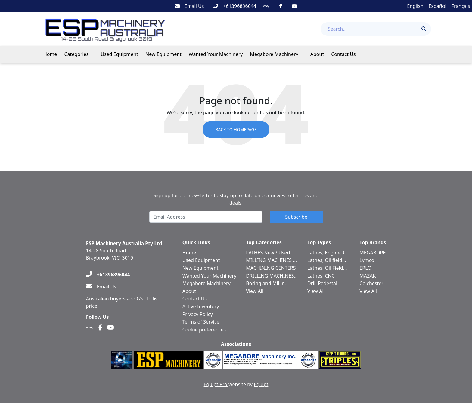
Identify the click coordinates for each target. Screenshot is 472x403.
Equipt (261, 384)
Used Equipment (119, 54)
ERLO (365, 268)
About (317, 54)
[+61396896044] (234, 6)
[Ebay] (266, 6)
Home (50, 54)
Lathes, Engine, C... (328, 252)
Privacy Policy (197, 314)
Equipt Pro (216, 384)
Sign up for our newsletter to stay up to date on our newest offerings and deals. (236, 199)
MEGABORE (372, 252)
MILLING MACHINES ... (271, 260)
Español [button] (437, 6)
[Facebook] (280, 6)
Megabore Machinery (274, 54)
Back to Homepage (235, 129)
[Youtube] (294, 6)
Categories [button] (76, 54)
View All (254, 291)
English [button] (415, 6)
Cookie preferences (204, 329)
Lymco (366, 260)
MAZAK (367, 275)
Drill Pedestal (322, 283)
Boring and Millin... (267, 283)
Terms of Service (200, 321)
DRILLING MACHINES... (272, 275)
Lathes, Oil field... (326, 260)
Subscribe (296, 217)
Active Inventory (200, 306)
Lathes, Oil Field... (327, 268)
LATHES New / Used (268, 252)
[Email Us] (189, 6)
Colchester (371, 283)
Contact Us (343, 54)
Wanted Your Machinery (216, 54)
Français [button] (461, 6)
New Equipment (163, 54)
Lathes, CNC (321, 275)
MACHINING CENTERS (271, 268)
